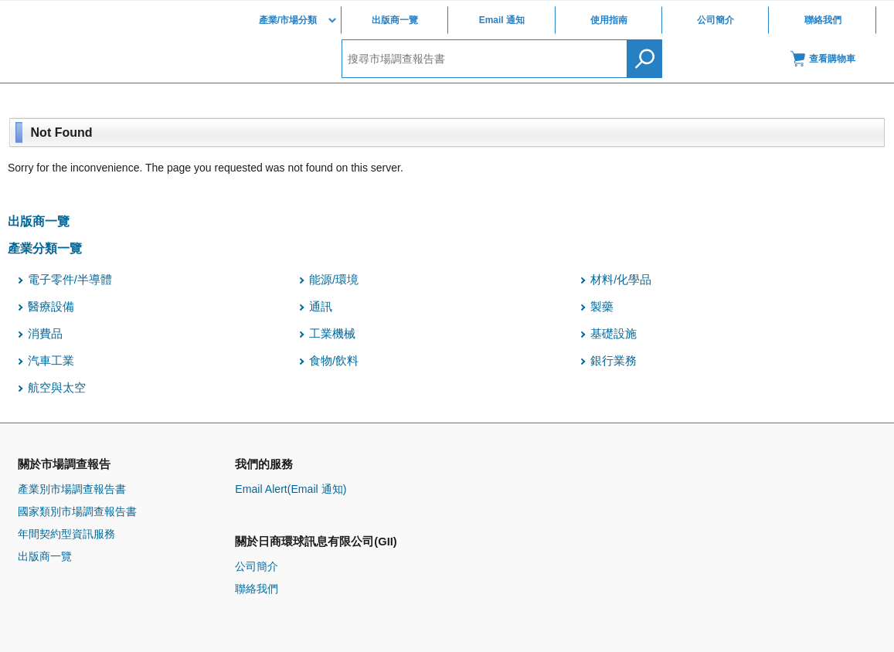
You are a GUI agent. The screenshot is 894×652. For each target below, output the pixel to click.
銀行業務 (613, 361)
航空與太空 (57, 388)
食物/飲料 (334, 361)
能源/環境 (334, 279)
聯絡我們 (822, 20)
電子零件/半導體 (70, 279)
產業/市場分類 (288, 20)
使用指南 (608, 20)
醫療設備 (51, 307)
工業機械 (332, 334)
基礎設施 (613, 334)
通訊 (320, 307)
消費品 (45, 334)
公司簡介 (715, 20)
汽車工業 (51, 361)
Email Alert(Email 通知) (290, 489)
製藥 (602, 307)
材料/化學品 (620, 279)
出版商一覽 (395, 20)
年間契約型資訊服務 (66, 534)
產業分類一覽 (45, 248)
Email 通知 (502, 20)
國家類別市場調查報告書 (77, 511)
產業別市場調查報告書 (72, 489)
